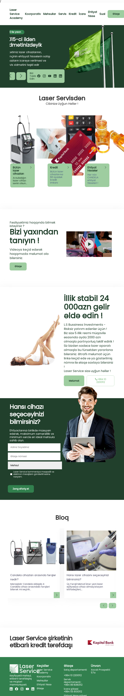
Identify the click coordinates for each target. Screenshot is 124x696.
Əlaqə (18, 266)
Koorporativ (33, 14)
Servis (62, 14)
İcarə (82, 14)
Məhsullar (49, 14)
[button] (21, 76)
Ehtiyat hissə (44, 684)
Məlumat (74, 381)
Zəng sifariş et (21, 489)
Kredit (72, 14)
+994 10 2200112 (100, 381)
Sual (102, 14)
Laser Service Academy (16, 14)
